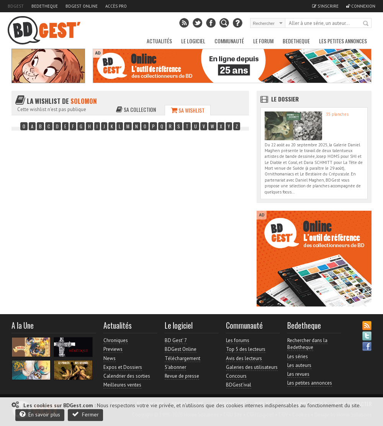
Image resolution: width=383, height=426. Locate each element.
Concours (236, 376)
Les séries (297, 356)
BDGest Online (81, 6)
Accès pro (116, 6)
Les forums (237, 340)
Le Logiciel (193, 41)
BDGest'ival (238, 385)
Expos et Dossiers (122, 367)
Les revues (298, 374)
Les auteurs (299, 365)
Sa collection (136, 109)
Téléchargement (182, 358)
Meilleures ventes (122, 385)
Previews (113, 349)
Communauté (229, 41)
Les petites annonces (343, 41)
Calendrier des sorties (126, 376)
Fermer (85, 414)
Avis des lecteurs (244, 358)
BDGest (16, 6)
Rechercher (366, 24)
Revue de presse (182, 376)
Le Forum (263, 41)
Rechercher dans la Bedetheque (307, 344)
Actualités (159, 41)
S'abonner (175, 367)
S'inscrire (325, 6)
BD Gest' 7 (176, 340)
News (109, 358)
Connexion (360, 6)
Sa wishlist (188, 110)
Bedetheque (44, 6)
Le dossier (285, 99)
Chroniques (115, 340)
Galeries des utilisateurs (252, 367)
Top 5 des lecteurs (245, 349)
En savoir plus (40, 414)
